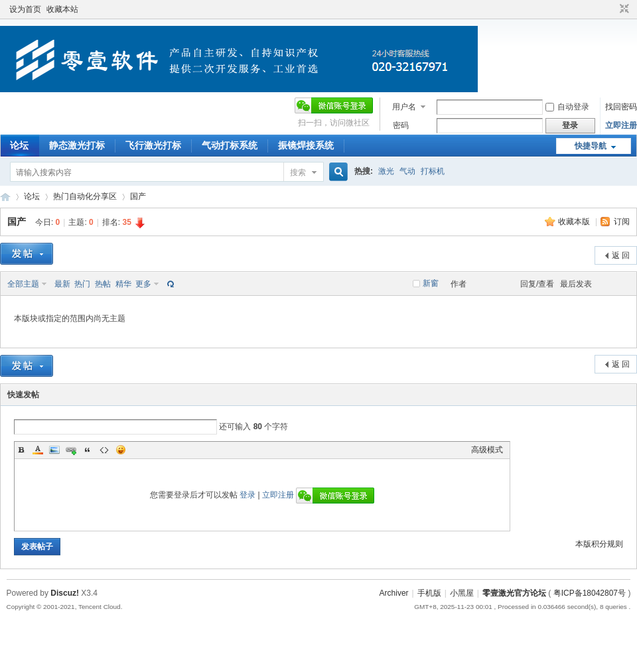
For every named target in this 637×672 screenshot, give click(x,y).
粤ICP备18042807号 (589, 593)
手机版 (429, 593)
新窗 (431, 283)
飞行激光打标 (153, 145)
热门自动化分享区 (85, 196)
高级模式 (487, 449)
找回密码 (621, 106)
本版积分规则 (599, 544)
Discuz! (64, 593)
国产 (138, 196)
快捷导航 (590, 146)
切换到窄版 (622, 9)
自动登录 (567, 106)
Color (37, 449)
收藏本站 (62, 9)
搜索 (298, 172)
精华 (123, 284)
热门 (82, 284)
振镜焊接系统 (306, 145)
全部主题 (23, 284)
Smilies (120, 449)
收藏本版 (575, 221)
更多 (143, 284)
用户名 (404, 106)
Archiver (394, 593)
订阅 (622, 221)
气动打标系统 (229, 145)
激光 (386, 171)
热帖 (103, 284)
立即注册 (621, 125)
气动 (407, 171)
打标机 (433, 171)
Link (71, 449)
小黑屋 (462, 593)
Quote (87, 449)
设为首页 (25, 9)
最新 (62, 284)
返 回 (621, 255)
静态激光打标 (77, 145)
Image (54, 449)
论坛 (19, 145)
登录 (247, 495)
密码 (401, 125)
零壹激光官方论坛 (5, 196)
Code (104, 449)
